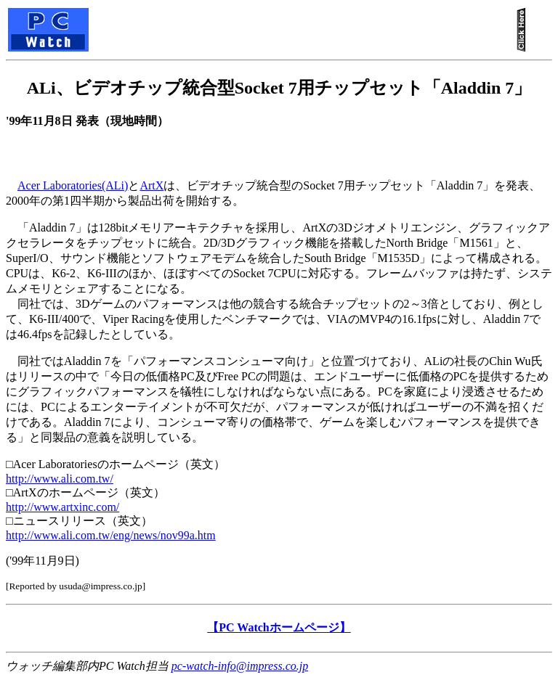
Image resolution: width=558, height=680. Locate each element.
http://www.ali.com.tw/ (59, 478)
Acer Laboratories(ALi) (72, 185)
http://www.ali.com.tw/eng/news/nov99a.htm (111, 535)
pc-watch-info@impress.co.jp (239, 666)
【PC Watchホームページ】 (278, 627)
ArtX (151, 185)
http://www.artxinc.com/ (62, 507)
